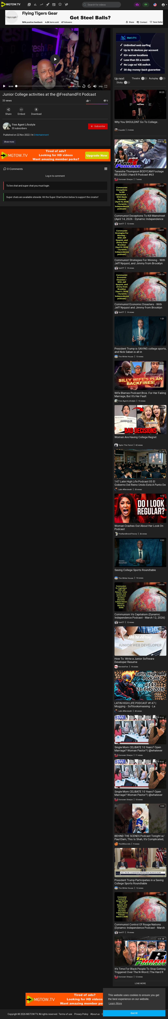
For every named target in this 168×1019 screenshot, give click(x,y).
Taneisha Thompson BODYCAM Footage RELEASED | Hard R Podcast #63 (139, 173)
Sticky (120, 82)
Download (37, 111)
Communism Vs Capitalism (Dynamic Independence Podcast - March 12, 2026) (139, 616)
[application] (55, 59)
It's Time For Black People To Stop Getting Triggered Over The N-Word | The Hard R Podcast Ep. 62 (140, 972)
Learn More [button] (115, 1003)
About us (95, 1014)
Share (8, 111)
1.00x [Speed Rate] (78, 86)
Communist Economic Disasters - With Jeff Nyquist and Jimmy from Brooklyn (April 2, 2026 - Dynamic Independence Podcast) (138, 309)
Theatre (136, 78)
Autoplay (153, 78)
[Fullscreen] (106, 86)
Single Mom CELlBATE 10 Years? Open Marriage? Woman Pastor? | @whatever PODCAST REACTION (138, 750)
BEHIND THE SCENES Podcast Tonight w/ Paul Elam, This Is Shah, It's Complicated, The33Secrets (139, 839)
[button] (155, 4)
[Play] (4, 86)
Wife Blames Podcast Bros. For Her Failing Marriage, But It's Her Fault (140, 394)
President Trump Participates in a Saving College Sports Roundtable (139, 881)
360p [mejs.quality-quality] (100, 86)
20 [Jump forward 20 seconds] (89, 86)
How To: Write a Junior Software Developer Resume (134, 660)
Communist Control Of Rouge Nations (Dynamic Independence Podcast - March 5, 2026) (139, 928)
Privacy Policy (81, 1014)
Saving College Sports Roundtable (135, 570)
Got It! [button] (134, 1013)
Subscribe (97, 126)
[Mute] (94, 86)
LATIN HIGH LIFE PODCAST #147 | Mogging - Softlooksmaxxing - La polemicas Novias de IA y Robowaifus (137, 706)
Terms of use (65, 1014)
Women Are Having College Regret (135, 437)
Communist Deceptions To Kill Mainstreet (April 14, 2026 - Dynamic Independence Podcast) (139, 219)
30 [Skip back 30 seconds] (83, 86)
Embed (21, 111)
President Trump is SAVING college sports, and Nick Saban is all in (140, 350)
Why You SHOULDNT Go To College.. (136, 122)
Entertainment (41, 135)
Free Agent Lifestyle (23, 124)
